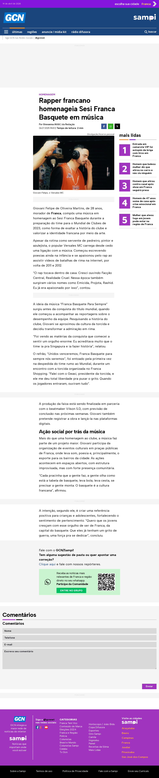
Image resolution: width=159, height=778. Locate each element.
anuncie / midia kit (54, 32)
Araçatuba (128, 728)
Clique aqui (47, 564)
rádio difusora (80, 32)
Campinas (128, 737)
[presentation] (133, 676)
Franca (126, 742)
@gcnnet (49, 719)
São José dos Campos (135, 756)
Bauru (125, 733)
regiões (32, 32)
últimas (17, 32)
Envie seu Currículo (138, 771)
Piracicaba (128, 752)
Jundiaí (126, 747)
